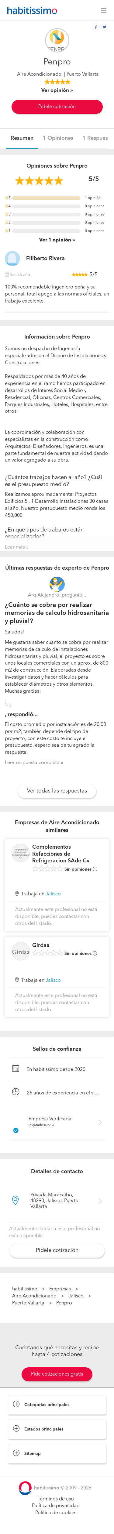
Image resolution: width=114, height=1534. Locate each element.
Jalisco (53, 894)
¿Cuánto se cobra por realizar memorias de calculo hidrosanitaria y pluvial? (57, 613)
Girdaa (41, 945)
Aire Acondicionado (39, 74)
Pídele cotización (57, 106)
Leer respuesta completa (32, 762)
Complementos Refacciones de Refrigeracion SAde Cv (60, 854)
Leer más (15, 547)
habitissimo (24, 1289)
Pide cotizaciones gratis (57, 1374)
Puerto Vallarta (28, 1303)
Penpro (64, 1303)
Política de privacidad (56, 1505)
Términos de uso (56, 1499)
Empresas (60, 1289)
